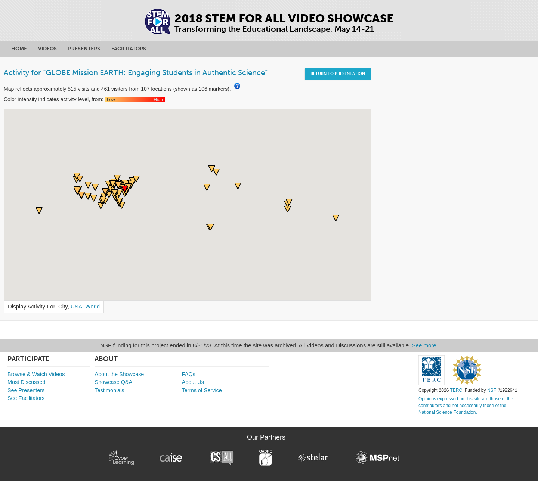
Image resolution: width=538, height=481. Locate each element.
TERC (456, 390)
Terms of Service (202, 390)
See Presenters (25, 390)
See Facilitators (25, 398)
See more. (425, 345)
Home (19, 49)
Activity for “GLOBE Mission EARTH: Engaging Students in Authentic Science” (136, 72)
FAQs (188, 374)
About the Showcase (119, 374)
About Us (193, 382)
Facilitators (128, 49)
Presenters (84, 49)
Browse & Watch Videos (36, 374)
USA (76, 306)
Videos (47, 49)
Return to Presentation (337, 73)
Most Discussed (26, 382)
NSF (491, 390)
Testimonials (109, 390)
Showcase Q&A (113, 382)
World (92, 306)
